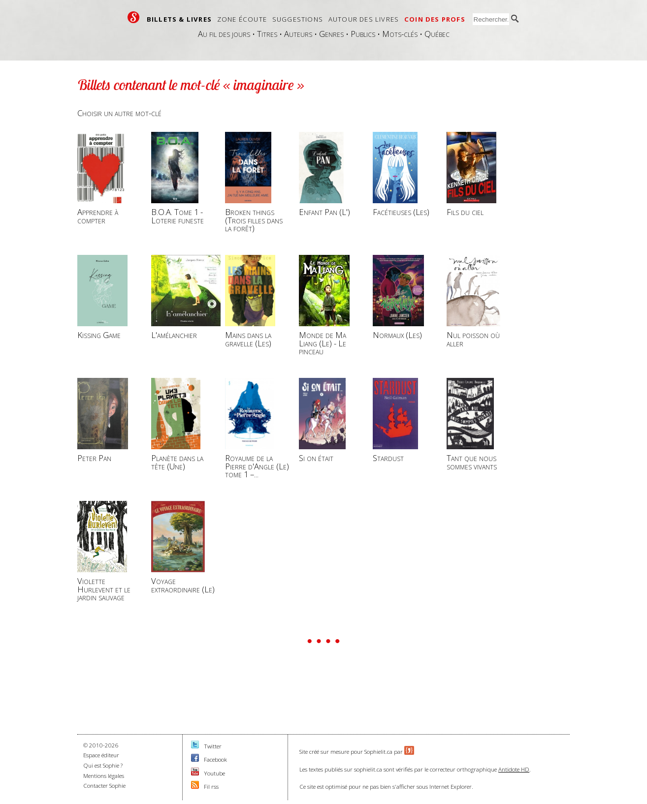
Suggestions (297, 19)
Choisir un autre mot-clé (119, 113)
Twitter (213, 746)
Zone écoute (242, 19)
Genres (331, 33)
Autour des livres (363, 19)
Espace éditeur (101, 755)
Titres (267, 33)
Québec (437, 33)
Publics (363, 33)
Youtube (214, 773)
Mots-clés (400, 33)
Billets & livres (179, 19)
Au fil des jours (224, 33)
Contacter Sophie (104, 785)
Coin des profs (434, 19)
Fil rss (211, 786)
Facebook (215, 759)
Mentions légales (103, 775)
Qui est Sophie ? (103, 765)
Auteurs (298, 33)
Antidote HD (513, 769)
